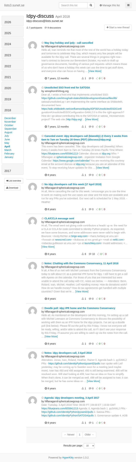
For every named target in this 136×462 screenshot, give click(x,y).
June (7, 139)
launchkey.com (92, 243)
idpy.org (106, 153)
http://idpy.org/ (74, 119)
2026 (7, 22)
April (7, 146)
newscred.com (63, 239)
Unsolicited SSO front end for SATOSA (65, 87)
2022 (7, 66)
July (6, 135)
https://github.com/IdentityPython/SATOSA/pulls (67, 415)
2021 (7, 77)
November (10, 121)
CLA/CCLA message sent (57, 218)
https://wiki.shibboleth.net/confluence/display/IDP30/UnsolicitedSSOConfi (81, 108)
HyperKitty (68, 457)
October (8, 125)
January (8, 157)
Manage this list (110, 5)
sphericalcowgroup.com (69, 157)
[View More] (94, 71)
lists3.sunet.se (14, 5)
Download (12, 188)
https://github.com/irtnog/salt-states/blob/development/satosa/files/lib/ (79, 98)
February (9, 153)
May (6, 143)
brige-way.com (79, 236)
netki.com (118, 239)
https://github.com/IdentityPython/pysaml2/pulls (74, 363)
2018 (7, 110)
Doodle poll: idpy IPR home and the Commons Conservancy (78, 308)
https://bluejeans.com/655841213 (59, 153)
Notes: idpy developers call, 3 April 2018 (66, 352)
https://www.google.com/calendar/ (71, 160)
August (8, 132)
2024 (7, 44)
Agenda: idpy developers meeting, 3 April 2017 (70, 397)
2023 (7, 55)
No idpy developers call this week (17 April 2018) (71, 184)
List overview (13, 181)
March (7, 150)
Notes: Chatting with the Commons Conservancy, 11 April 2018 (79, 263)
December (10, 118)
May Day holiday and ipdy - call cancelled (67, 42)
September (10, 128)
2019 (7, 99)
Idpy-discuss (40, 16)
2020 (7, 88)
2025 (7, 33)
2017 (7, 171)
